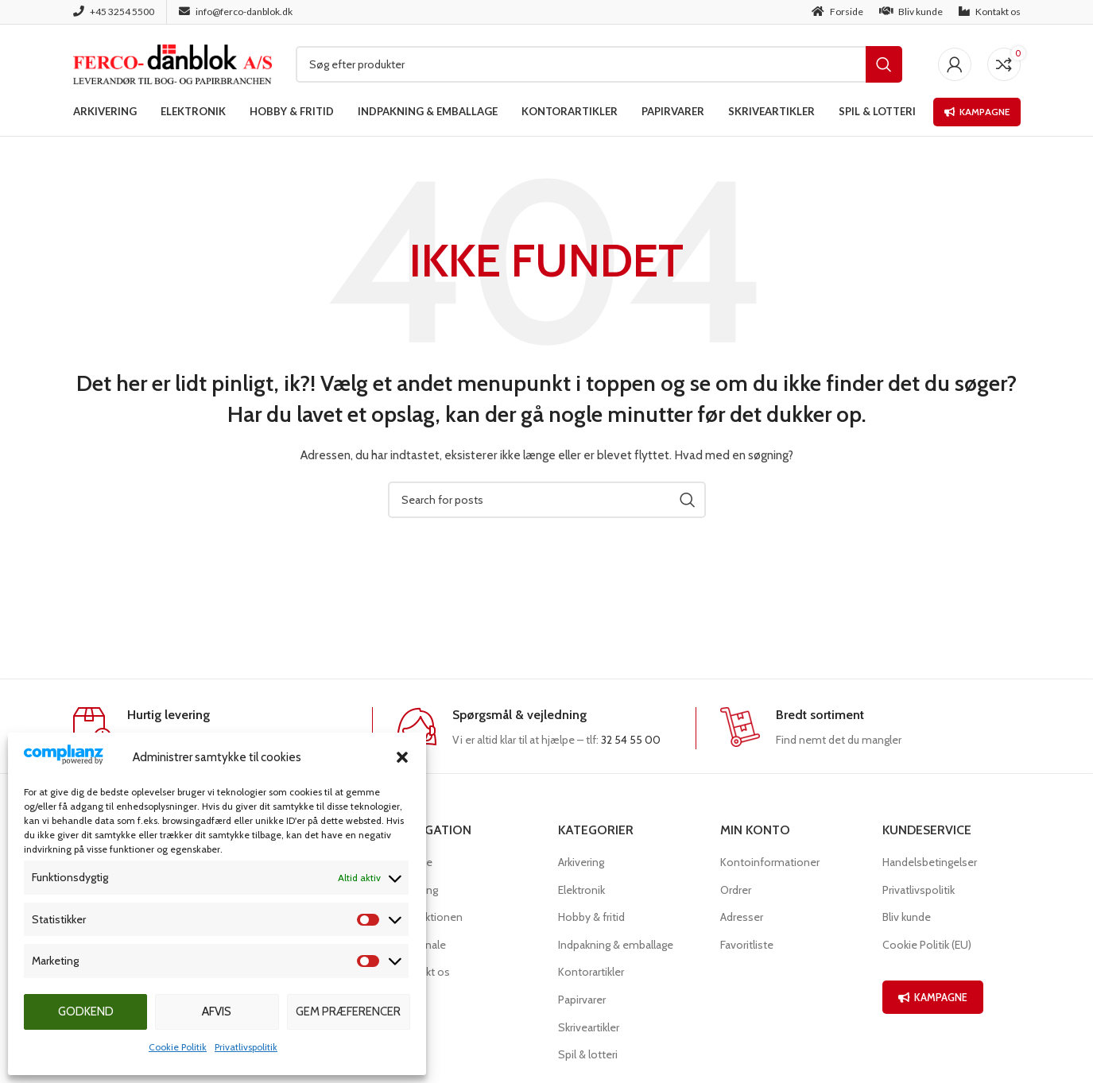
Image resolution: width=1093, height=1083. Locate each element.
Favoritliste (746, 945)
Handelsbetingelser (929, 862)
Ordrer (735, 890)
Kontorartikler (591, 972)
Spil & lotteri (588, 1054)
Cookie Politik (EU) (926, 945)
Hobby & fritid (591, 917)
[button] (402, 757)
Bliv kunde (906, 917)
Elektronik (581, 890)
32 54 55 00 (631, 740)
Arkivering (581, 862)
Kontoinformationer (770, 862)
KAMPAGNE (932, 997)
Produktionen (430, 917)
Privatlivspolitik (246, 1047)
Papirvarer (582, 999)
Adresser (741, 917)
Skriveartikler (588, 1027)
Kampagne (977, 112)
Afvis (216, 1011)
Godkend (86, 1011)
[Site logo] (172, 63)
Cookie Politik (178, 1047)
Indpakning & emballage (615, 945)
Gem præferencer (348, 1011)
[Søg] (599, 64)
